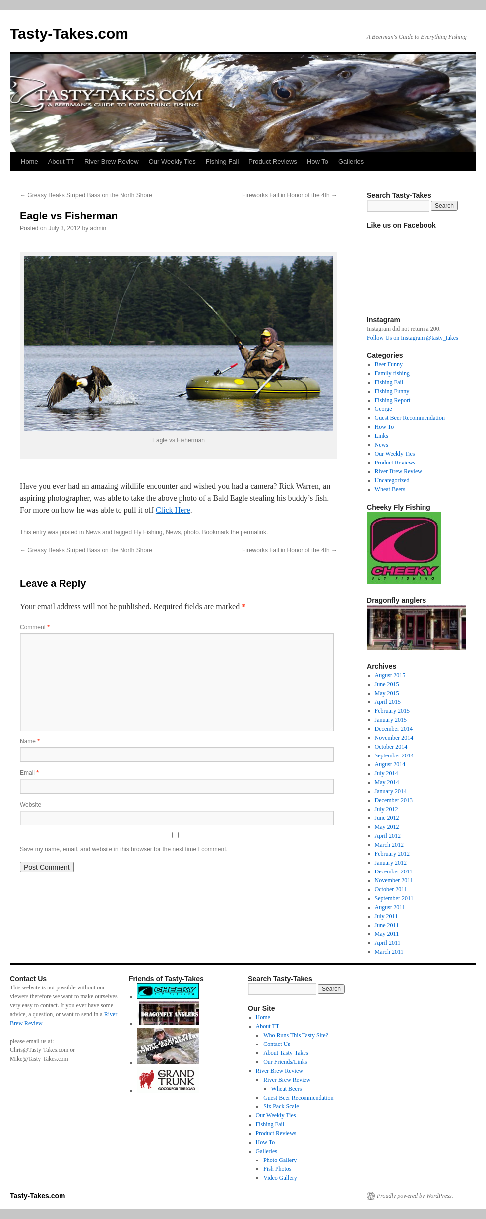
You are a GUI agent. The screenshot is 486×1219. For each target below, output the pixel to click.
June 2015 (387, 684)
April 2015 (388, 701)
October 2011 (391, 889)
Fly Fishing (147, 532)
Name (30, 741)
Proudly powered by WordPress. (415, 1195)
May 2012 (387, 826)
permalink (253, 532)
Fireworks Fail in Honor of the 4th (289, 195)
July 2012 (386, 809)
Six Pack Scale (281, 1106)
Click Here (173, 510)
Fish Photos (277, 1168)
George (383, 409)
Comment (35, 627)
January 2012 (391, 862)
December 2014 (394, 728)
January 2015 (391, 719)
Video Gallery (280, 1177)
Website (30, 804)
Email (29, 772)
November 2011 (394, 880)
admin (98, 228)
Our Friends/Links (285, 1061)
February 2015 (392, 710)
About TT (61, 161)
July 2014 (386, 773)
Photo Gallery (280, 1160)
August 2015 (390, 675)
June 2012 (387, 817)
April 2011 (388, 942)
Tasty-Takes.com (69, 33)
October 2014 (391, 746)
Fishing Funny (392, 391)
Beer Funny (389, 364)
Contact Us (276, 1044)
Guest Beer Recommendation (410, 417)
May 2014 (387, 782)
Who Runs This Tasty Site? (295, 1035)
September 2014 (394, 755)
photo (191, 532)
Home (29, 161)
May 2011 (387, 933)
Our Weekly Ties (172, 161)
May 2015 (387, 693)
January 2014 (391, 791)
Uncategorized (392, 480)
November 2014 (394, 737)
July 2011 (386, 916)
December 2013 (394, 800)
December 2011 (394, 871)
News (93, 532)
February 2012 (392, 853)
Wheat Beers (390, 489)
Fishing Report (393, 400)
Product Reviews (272, 161)
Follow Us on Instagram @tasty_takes (412, 337)
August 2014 (390, 764)
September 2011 (394, 898)
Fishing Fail (222, 161)
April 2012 (388, 835)
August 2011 (390, 907)
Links (381, 435)
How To (317, 161)
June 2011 (387, 925)
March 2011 (389, 951)
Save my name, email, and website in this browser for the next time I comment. (124, 849)
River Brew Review (111, 161)
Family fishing (392, 373)
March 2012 (389, 844)
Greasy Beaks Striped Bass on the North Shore (86, 195)
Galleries (351, 161)
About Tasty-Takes (285, 1052)
